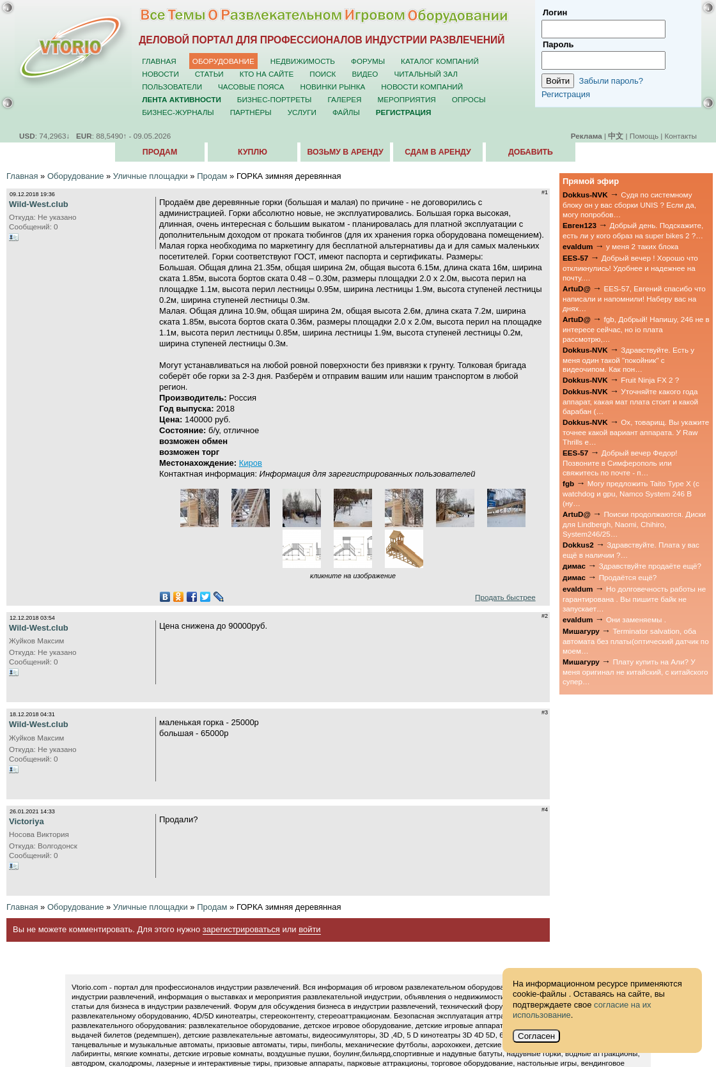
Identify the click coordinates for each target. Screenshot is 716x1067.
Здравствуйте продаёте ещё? (650, 566)
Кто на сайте (267, 74)
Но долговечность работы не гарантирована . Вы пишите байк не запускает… (634, 599)
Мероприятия (407, 99)
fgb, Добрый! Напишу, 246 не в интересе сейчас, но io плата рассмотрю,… (636, 329)
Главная (159, 61)
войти (309, 929)
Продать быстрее (505, 597)
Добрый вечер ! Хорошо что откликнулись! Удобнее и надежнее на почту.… (630, 268)
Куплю (252, 152)
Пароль (558, 44)
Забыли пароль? (611, 81)
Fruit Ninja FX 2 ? (650, 380)
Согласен (536, 1036)
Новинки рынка (333, 86)
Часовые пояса (251, 86)
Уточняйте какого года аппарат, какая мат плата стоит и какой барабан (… (630, 401)
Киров (250, 463)
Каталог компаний (440, 61)
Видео (365, 74)
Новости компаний (422, 86)
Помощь (644, 136)
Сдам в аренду (438, 152)
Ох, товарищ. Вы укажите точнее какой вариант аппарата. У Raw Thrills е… (636, 432)
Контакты (681, 136)
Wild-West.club (38, 204)
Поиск (322, 74)
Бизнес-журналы (178, 112)
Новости (160, 74)
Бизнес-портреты (274, 99)
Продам (160, 152)
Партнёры (251, 112)
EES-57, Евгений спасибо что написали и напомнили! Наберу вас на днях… (634, 298)
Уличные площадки (150, 176)
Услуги (302, 112)
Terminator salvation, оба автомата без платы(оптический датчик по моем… (636, 641)
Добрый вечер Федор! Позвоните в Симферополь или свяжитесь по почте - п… (620, 463)
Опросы (469, 99)
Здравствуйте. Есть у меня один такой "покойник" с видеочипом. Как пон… (628, 360)
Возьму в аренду (345, 152)
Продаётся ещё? (628, 577)
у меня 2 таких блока (642, 246)
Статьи (209, 74)
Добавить (530, 152)
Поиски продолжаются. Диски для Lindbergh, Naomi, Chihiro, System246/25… (634, 524)
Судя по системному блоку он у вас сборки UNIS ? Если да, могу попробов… (629, 204)
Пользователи (172, 86)
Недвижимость (302, 61)
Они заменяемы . (636, 619)
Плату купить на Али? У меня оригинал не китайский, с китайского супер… (635, 671)
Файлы (346, 112)
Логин (555, 12)
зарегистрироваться (241, 929)
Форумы (368, 61)
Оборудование (223, 61)
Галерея (344, 99)
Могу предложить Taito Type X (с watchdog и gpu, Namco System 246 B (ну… (631, 493)
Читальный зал (426, 74)
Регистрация (565, 94)
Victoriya (26, 821)
